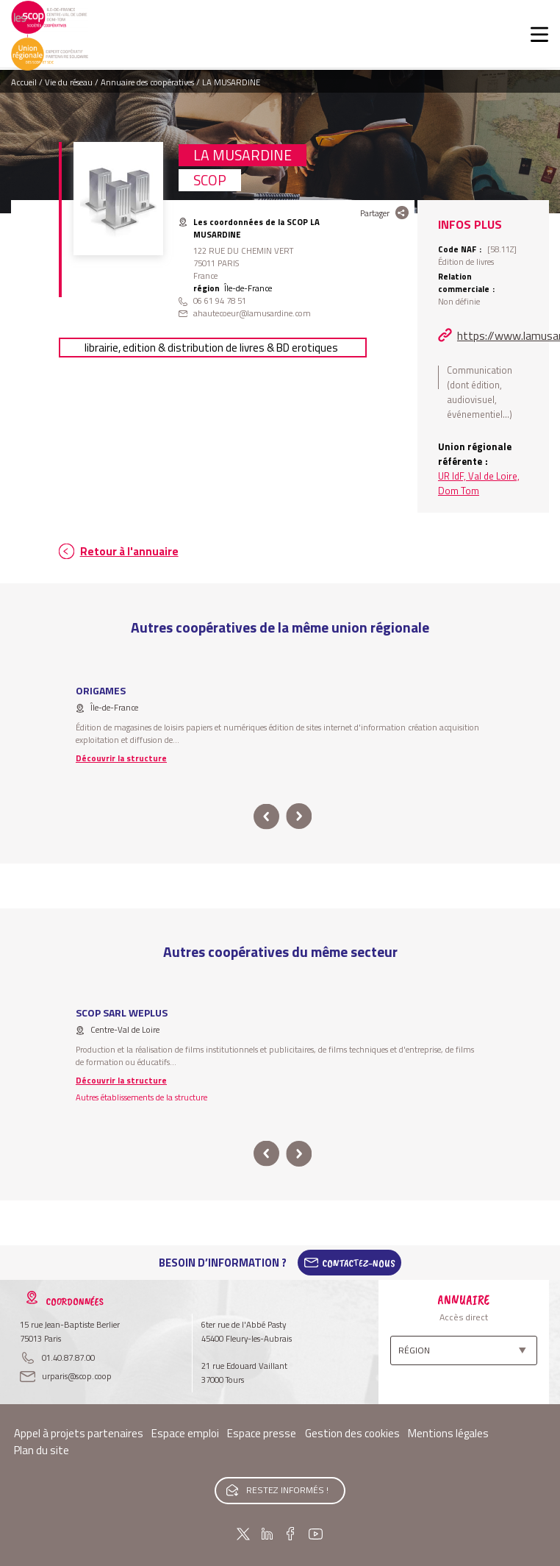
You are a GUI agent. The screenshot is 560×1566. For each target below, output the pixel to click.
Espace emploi (185, 1433)
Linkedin (267, 1533)
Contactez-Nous (359, 1263)
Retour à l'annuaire (129, 551)
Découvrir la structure (121, 758)
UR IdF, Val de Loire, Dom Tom (479, 483)
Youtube (315, 1533)
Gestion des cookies (352, 1433)
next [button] (298, 816)
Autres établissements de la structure (141, 1097)
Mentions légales (448, 1433)
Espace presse (261, 1433)
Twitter (243, 1533)
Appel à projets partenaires (78, 1433)
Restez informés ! (288, 1490)
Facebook (290, 1533)
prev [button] (266, 816)
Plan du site (41, 1450)
